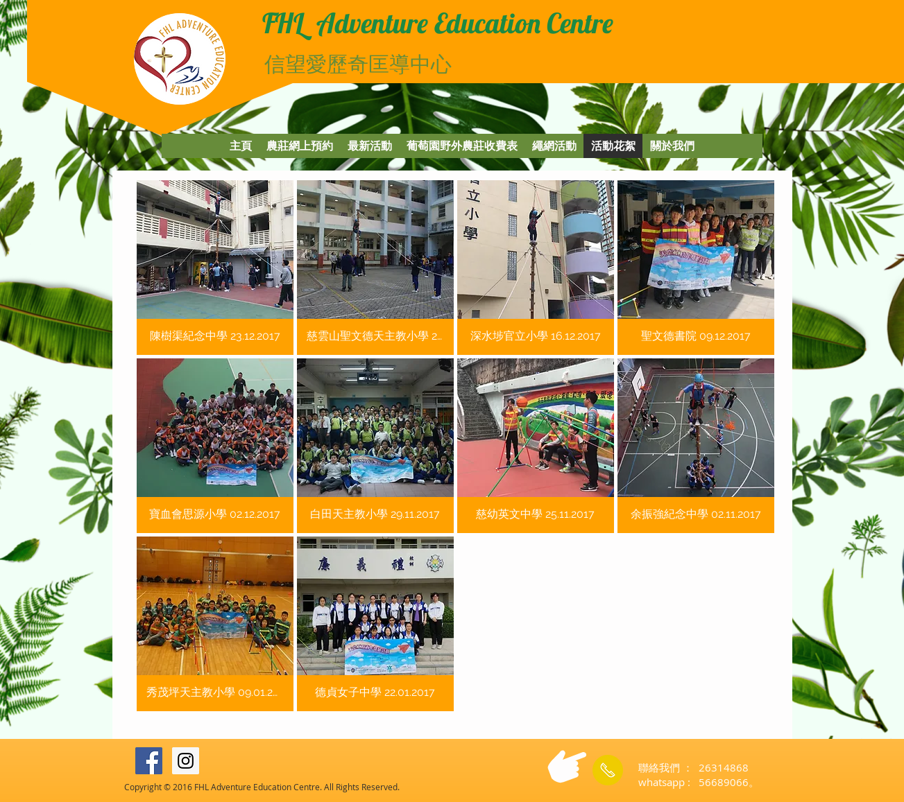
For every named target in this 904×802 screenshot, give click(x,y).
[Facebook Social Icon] (148, 760)
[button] (215, 267)
